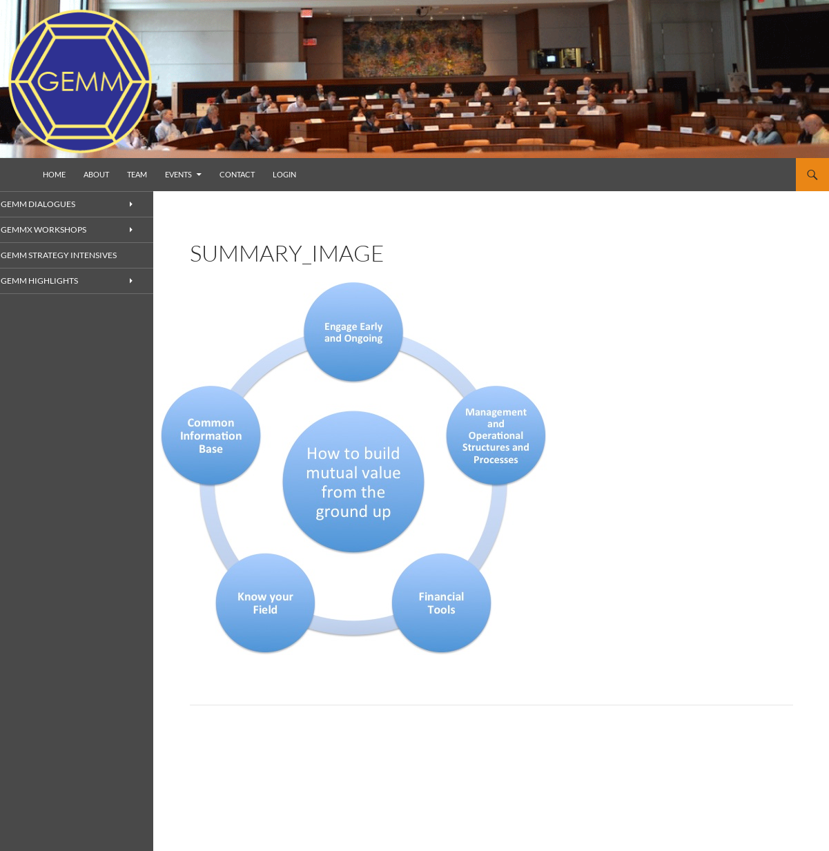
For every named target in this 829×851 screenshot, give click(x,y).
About (96, 174)
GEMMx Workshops (60, 229)
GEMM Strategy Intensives (72, 255)
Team (137, 174)
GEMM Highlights (55, 281)
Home (54, 174)
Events (178, 174)
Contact (237, 174)
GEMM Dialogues (54, 203)
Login (284, 174)
